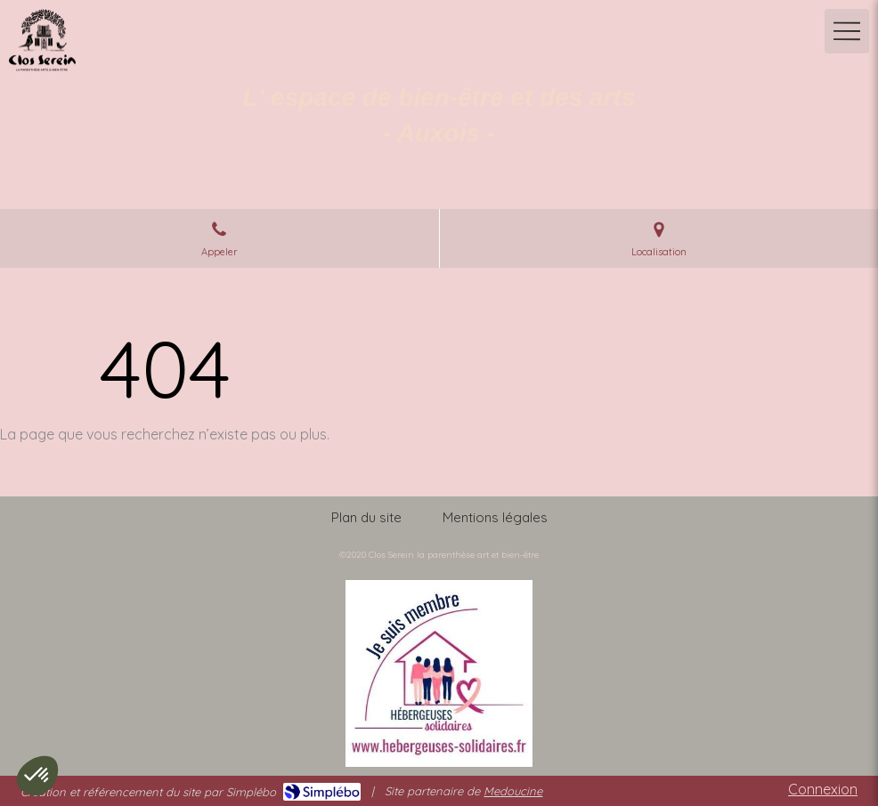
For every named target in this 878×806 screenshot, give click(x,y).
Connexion (823, 789)
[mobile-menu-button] (847, 31)
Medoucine (513, 791)
